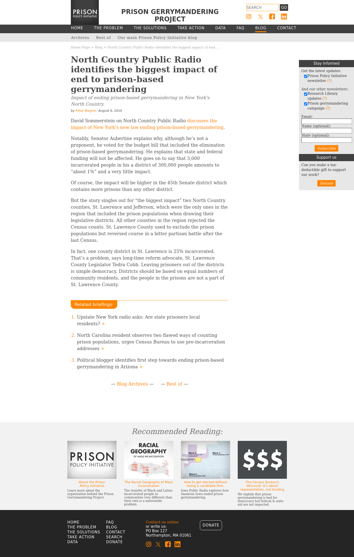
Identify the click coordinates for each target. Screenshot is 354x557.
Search (114, 537)
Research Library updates (321, 96)
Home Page (80, 47)
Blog (99, 47)
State (315, 135)
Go (284, 7)
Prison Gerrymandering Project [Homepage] (170, 15)
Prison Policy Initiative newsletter (325, 78)
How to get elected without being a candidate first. (205, 484)
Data (72, 542)
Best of (174, 384)
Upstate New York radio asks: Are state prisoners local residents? (138, 320)
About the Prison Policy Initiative (92, 484)
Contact (115, 532)
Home (73, 522)
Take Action (80, 537)
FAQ (110, 522)
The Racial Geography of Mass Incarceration (148, 484)
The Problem (81, 527)
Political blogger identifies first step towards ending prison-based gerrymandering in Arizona (150, 363)
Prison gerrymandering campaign (326, 105)
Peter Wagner (85, 110)
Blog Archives (132, 384)
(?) (329, 81)
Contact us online (162, 522)
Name (316, 126)
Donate (326, 183)
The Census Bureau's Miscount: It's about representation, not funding (262, 485)
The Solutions (83, 532)
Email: (307, 117)
